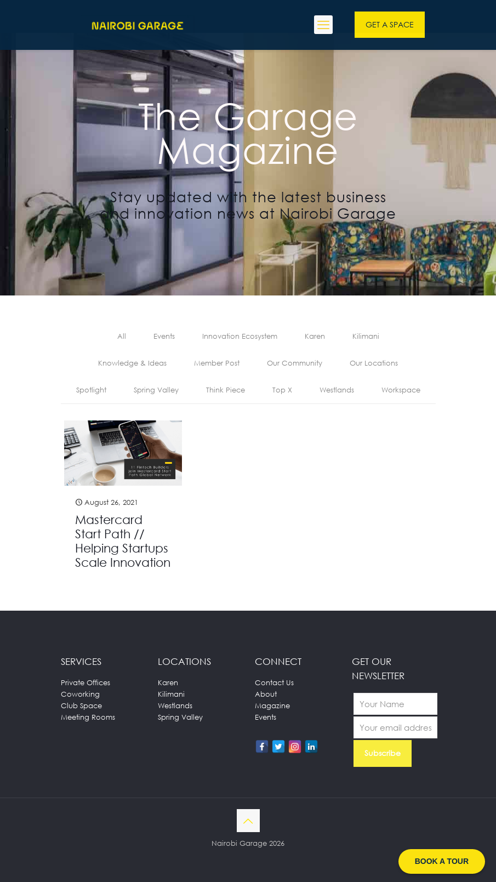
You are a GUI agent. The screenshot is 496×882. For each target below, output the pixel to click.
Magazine (272, 705)
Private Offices (85, 682)
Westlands (337, 389)
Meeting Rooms (88, 717)
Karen (315, 336)
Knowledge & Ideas (132, 363)
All (121, 336)
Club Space (81, 705)
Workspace (400, 389)
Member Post (217, 363)
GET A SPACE (390, 24)
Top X (282, 389)
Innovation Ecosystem (239, 336)
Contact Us (274, 682)
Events (164, 336)
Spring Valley (156, 389)
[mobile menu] (323, 24)
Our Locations (374, 363)
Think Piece (225, 389)
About (266, 694)
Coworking (80, 694)
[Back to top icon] (248, 820)
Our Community (294, 363)
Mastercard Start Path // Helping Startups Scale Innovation (122, 541)
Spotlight (91, 389)
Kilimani (365, 336)
